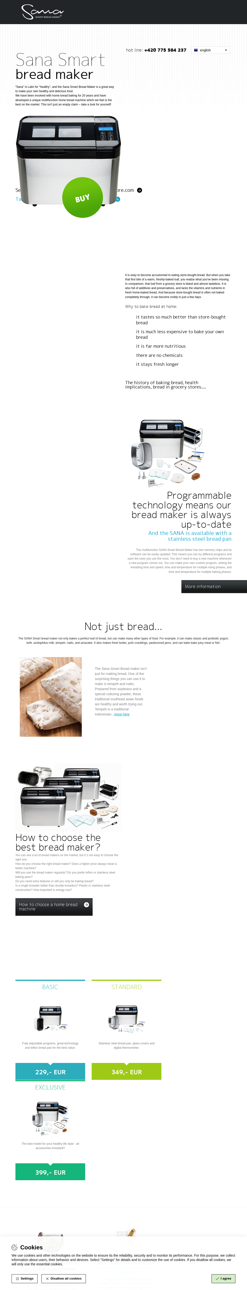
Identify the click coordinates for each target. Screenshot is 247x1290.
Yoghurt (175, 572)
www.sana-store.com (140, 1212)
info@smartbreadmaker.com (150, 1097)
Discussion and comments (209, 12)
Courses (176, 12)
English (202, 29)
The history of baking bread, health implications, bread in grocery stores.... (167, 323)
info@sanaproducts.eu (39, 1238)
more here (122, 579)
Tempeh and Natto (187, 532)
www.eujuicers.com (139, 1220)
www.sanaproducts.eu (141, 1216)
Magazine (157, 12)
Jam (170, 562)
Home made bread (186, 542)
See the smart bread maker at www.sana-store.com (74, 128)
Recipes (139, 12)
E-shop (123, 12)
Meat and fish (181, 552)
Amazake (176, 583)
